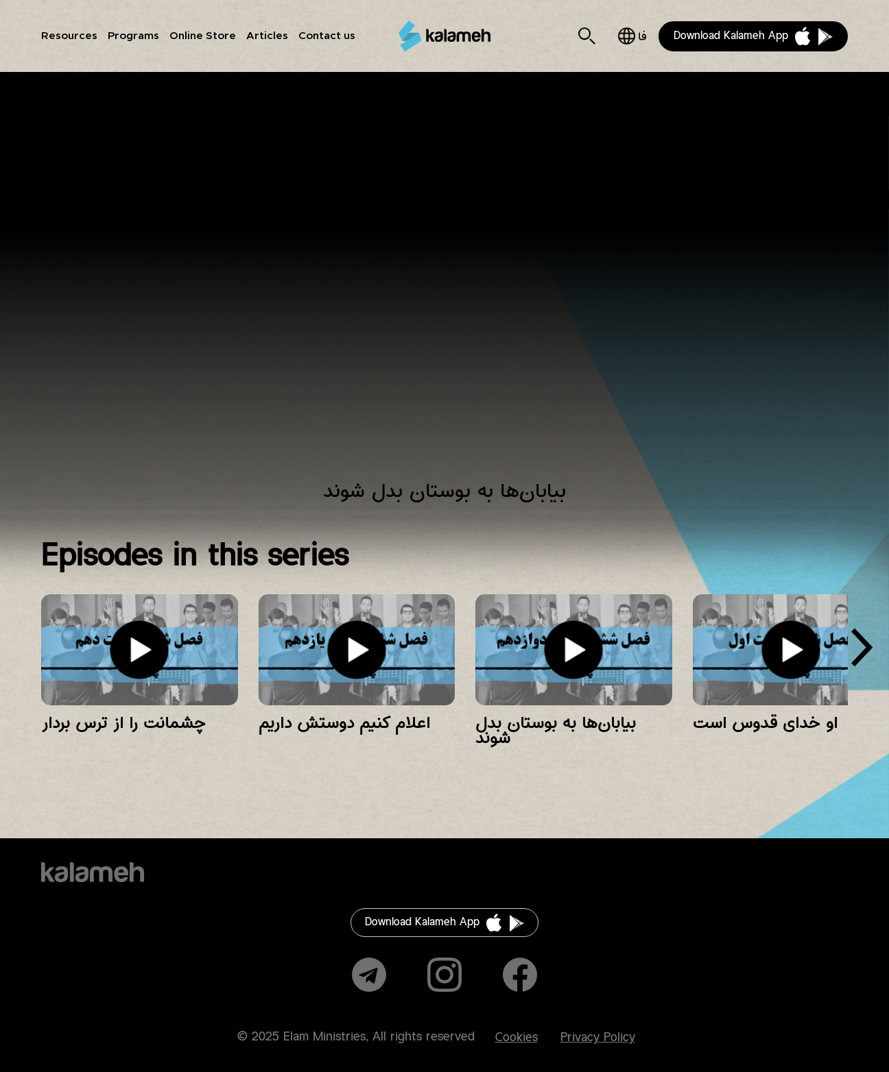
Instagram (444, 975)
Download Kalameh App (731, 36)
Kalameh (444, 36)
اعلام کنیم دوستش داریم (344, 723)
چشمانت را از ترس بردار (123, 723)
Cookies (516, 1037)
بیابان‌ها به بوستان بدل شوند (555, 730)
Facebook (520, 975)
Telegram (369, 975)
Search (586, 36)
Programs (133, 36)
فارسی (632, 36)
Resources (69, 36)
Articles (267, 36)
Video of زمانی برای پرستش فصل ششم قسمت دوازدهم (444, 285)
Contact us (326, 36)
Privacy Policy (597, 1037)
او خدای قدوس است (765, 723)
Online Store (202, 36)
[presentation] (861, 652)
